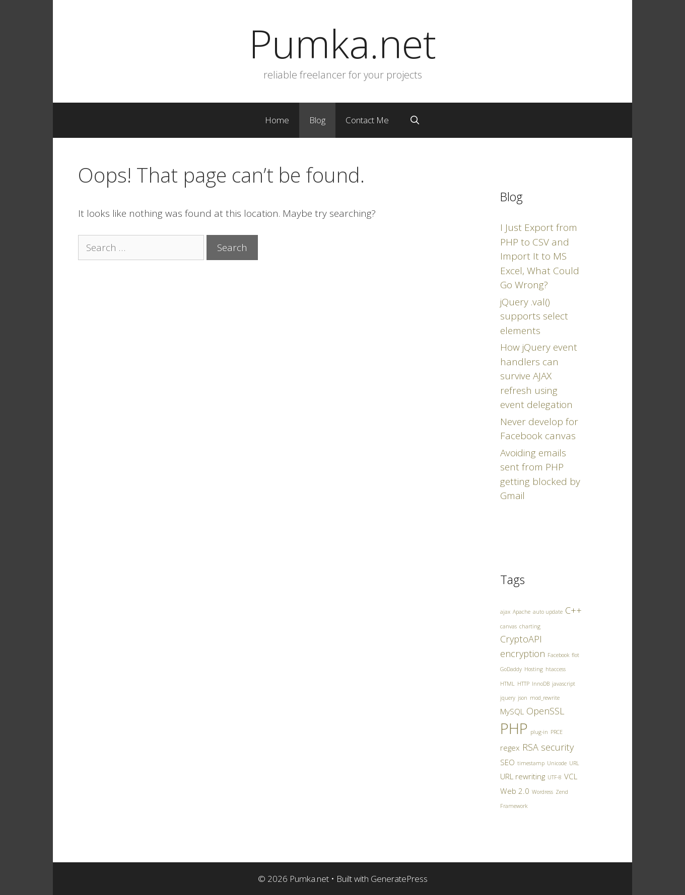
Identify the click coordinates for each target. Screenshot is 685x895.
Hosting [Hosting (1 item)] (533, 669)
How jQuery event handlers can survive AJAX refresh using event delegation (538, 376)
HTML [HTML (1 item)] (507, 683)
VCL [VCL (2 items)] (570, 776)
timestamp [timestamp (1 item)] (530, 763)
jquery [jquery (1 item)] (507, 697)
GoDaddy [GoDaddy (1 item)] (511, 669)
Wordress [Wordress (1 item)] (542, 791)
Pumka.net (342, 43)
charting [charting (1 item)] (529, 626)
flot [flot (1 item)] (575, 655)
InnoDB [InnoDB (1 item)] (541, 683)
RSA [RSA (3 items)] (530, 747)
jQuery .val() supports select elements (534, 316)
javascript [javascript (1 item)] (563, 683)
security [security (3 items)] (557, 747)
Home (277, 120)
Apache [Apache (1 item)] (521, 611)
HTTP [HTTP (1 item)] (523, 683)
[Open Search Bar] (414, 120)
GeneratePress (399, 878)
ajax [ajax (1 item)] (505, 611)
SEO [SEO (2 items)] (507, 762)
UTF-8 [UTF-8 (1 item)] (554, 777)
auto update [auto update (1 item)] (548, 611)
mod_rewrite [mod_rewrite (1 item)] (545, 697)
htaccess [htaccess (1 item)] (555, 669)
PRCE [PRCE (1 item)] (557, 732)
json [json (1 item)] (522, 697)
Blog (317, 120)
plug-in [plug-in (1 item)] (539, 732)
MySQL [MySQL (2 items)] (512, 711)
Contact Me (367, 120)
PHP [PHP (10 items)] (514, 728)
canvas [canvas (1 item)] (508, 626)
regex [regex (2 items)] (510, 748)
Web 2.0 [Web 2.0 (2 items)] (514, 791)
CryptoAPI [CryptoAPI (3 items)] (521, 639)
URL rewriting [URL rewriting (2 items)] (522, 776)
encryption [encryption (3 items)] (522, 653)
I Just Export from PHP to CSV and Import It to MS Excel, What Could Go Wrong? (539, 256)
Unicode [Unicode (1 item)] (557, 763)
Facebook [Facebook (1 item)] (558, 655)
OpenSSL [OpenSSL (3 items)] (545, 711)
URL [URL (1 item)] (574, 763)
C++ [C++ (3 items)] (573, 610)
